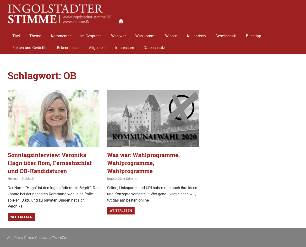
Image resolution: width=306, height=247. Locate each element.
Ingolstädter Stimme (122, 179)
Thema (35, 34)
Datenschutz (154, 46)
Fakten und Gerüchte (29, 46)
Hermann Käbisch (21, 179)
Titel (16, 34)
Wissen (171, 34)
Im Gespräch (91, 34)
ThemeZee (59, 238)
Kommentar (61, 34)
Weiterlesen (21, 217)
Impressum (124, 46)
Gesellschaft (225, 34)
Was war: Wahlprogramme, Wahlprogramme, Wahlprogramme (143, 163)
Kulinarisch (196, 34)
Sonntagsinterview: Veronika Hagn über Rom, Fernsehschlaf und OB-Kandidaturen (50, 163)
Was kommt (145, 34)
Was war (118, 34)
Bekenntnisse (68, 46)
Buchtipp (253, 34)
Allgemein (97, 46)
